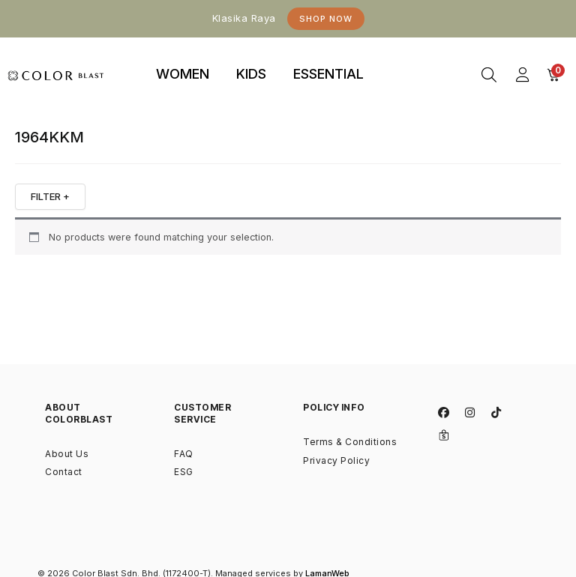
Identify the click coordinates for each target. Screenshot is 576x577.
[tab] (182, 75)
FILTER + (50, 196)
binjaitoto (402, 56)
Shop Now (325, 18)
